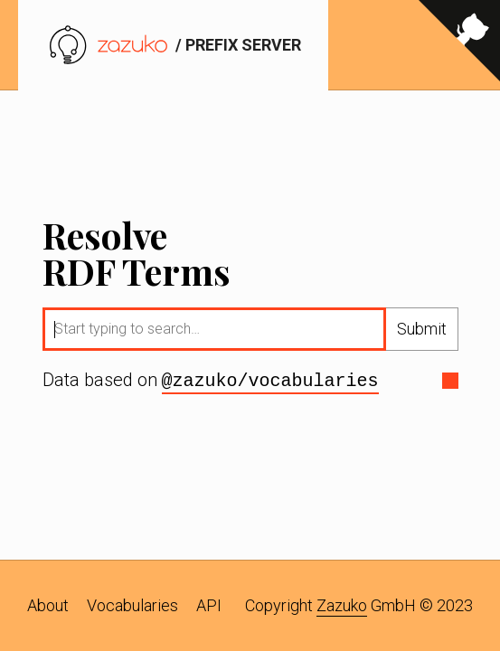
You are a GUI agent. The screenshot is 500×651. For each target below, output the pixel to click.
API (209, 605)
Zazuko (341, 605)
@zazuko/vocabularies (270, 381)
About (48, 605)
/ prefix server (173, 45)
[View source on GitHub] (459, 45)
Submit (422, 329)
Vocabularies (132, 605)
